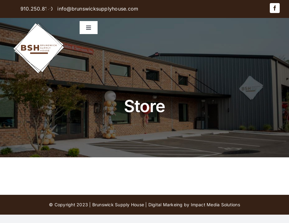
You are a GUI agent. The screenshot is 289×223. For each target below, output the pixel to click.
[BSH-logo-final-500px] (39, 20)
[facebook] (275, 8)
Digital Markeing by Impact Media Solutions (194, 204)
